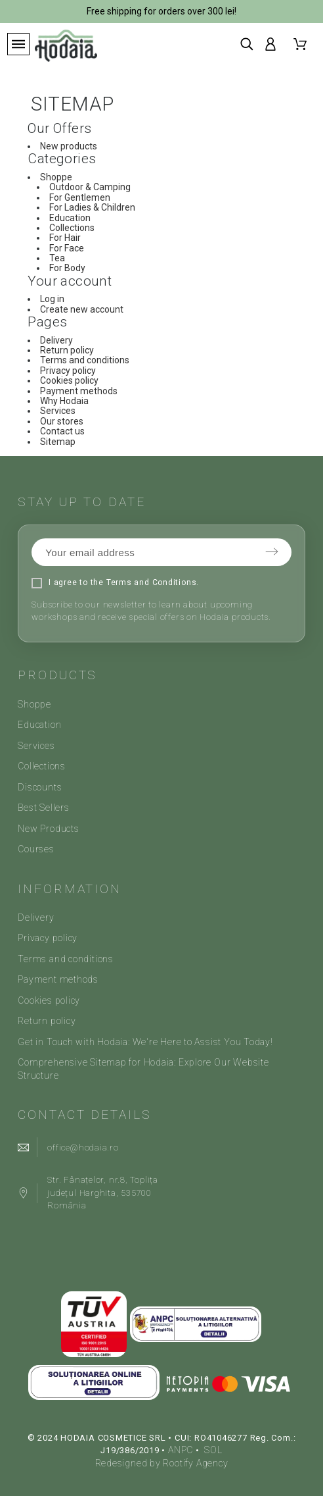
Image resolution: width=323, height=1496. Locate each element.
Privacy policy (68, 370)
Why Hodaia (64, 401)
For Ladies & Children (92, 207)
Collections (72, 227)
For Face (66, 248)
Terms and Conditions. (152, 582)
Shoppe (56, 177)
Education (70, 218)
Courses (36, 849)
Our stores (61, 421)
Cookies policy (69, 380)
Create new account (81, 309)
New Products (48, 828)
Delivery (56, 340)
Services (57, 410)
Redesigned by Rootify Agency (161, 1463)
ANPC (180, 1450)
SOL (213, 1450)
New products (68, 146)
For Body (67, 268)
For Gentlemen (79, 197)
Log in (52, 299)
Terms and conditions (84, 360)
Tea (57, 258)
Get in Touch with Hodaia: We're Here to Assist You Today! (145, 1042)
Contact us (62, 431)
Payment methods (79, 391)
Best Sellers (43, 807)
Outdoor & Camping (90, 187)
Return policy (67, 350)
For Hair (65, 237)
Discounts (40, 787)
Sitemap (57, 441)
